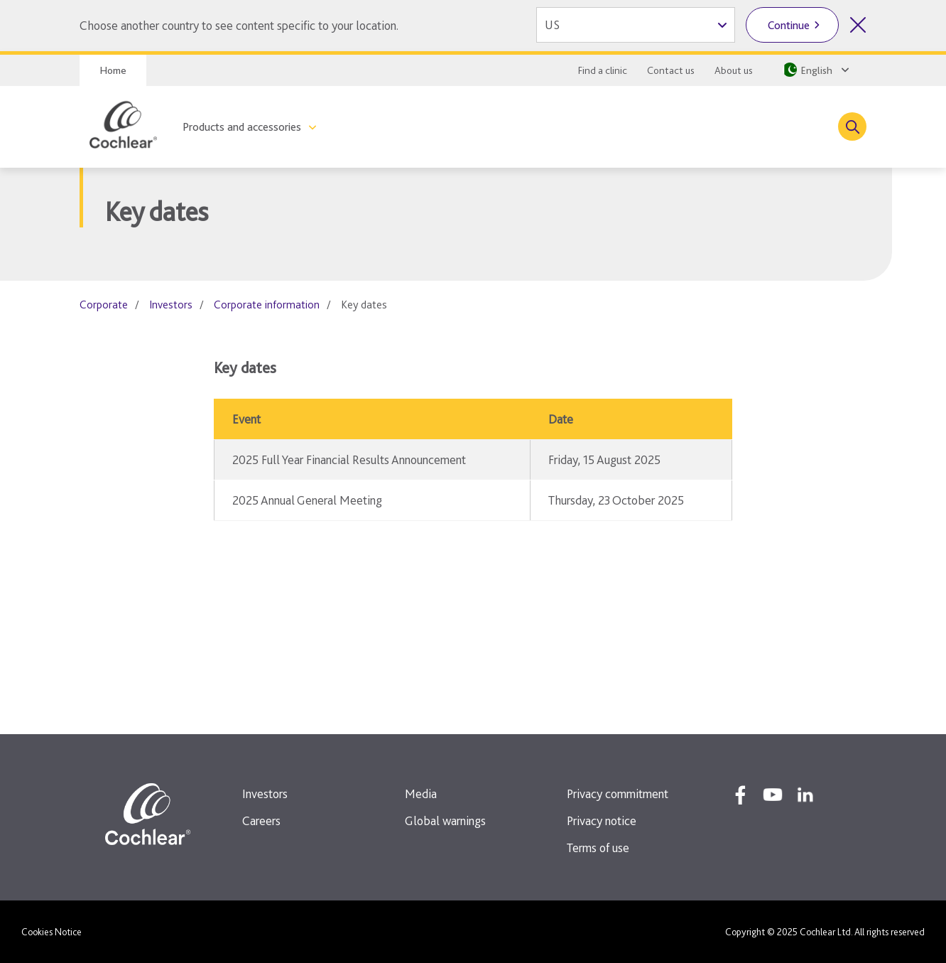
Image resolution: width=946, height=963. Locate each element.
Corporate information (267, 304)
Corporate (104, 304)
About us (733, 70)
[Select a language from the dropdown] (814, 70)
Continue (789, 25)
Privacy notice (601, 820)
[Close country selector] (857, 24)
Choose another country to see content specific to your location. (239, 25)
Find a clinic (602, 70)
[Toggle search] (852, 126)
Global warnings (445, 820)
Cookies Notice (51, 931)
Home (112, 70)
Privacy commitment (617, 793)
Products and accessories (242, 127)
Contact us (671, 70)
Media (421, 793)
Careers (261, 820)
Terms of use (598, 847)
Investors (170, 304)
